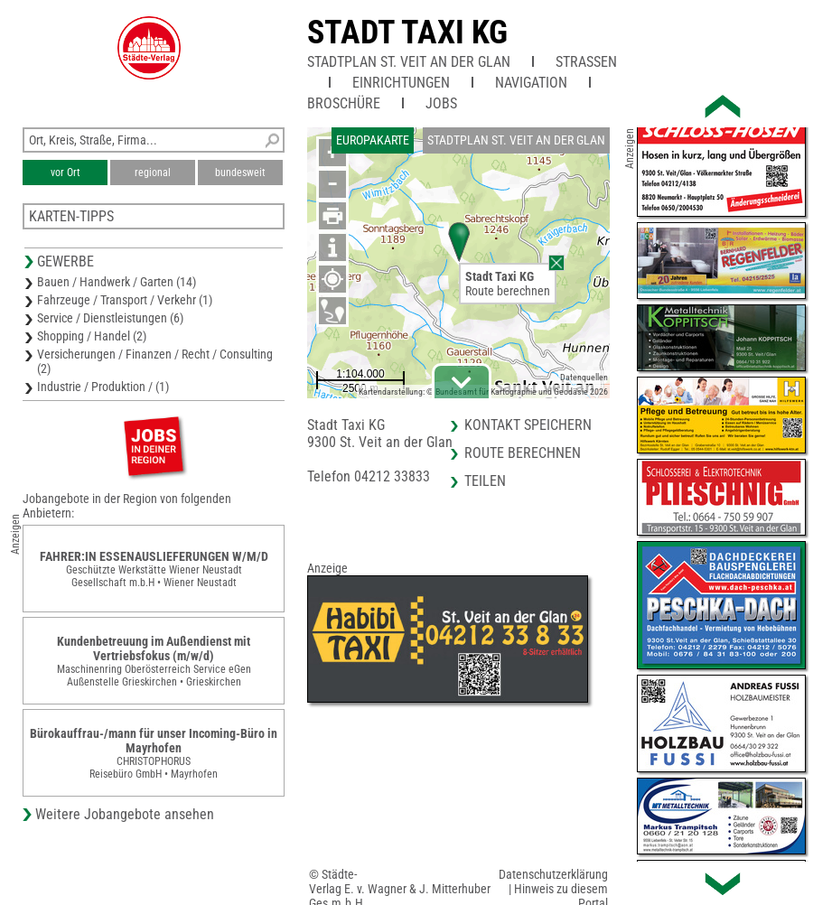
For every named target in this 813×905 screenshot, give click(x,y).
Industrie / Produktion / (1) (103, 386)
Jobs (441, 103)
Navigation (531, 82)
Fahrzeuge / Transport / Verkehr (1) (124, 300)
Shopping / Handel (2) (91, 336)
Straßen (586, 61)
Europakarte (372, 140)
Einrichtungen (401, 82)
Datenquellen (584, 377)
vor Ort (65, 172)
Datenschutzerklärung (553, 874)
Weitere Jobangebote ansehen (124, 814)
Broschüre (343, 103)
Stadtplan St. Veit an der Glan (408, 61)
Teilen (485, 481)
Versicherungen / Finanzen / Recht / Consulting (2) (155, 361)
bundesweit (240, 172)
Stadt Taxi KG (407, 32)
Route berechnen (507, 291)
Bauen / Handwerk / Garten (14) (116, 282)
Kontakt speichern (528, 425)
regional (153, 172)
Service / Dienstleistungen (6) (110, 318)
